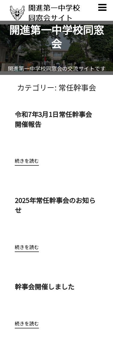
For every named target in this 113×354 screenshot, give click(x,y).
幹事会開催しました (48, 286)
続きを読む (27, 160)
